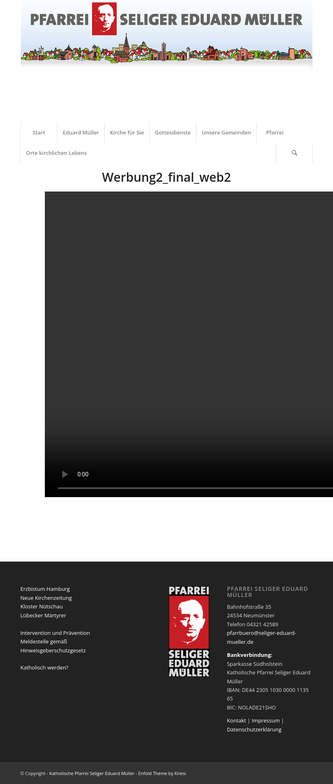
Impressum (266, 720)
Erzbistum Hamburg (45, 588)
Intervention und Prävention (55, 632)
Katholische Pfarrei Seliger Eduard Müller (92, 773)
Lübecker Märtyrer (43, 615)
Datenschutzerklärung (254, 729)
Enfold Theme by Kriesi (162, 773)
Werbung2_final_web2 (166, 177)
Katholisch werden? (44, 667)
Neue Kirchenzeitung (46, 597)
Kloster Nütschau (41, 606)
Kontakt (236, 720)
